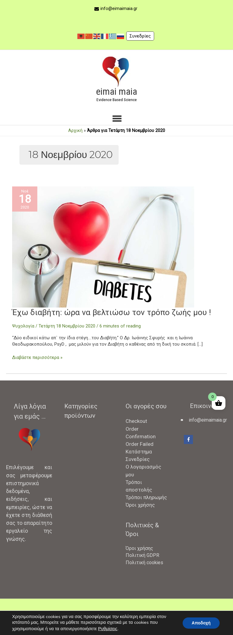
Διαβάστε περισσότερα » (37, 357)
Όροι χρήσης (140, 505)
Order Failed (140, 444)
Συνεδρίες (140, 36)
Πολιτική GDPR (142, 555)
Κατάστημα (139, 452)
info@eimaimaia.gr (118, 8)
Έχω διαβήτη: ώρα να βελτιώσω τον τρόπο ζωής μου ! (112, 312)
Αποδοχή (201, 623)
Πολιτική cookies (144, 562)
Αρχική (75, 130)
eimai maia (116, 91)
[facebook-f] (189, 439)
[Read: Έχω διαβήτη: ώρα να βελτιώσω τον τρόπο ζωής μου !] (103, 246)
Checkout (136, 421)
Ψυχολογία (23, 326)
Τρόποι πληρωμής (146, 497)
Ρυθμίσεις (107, 629)
